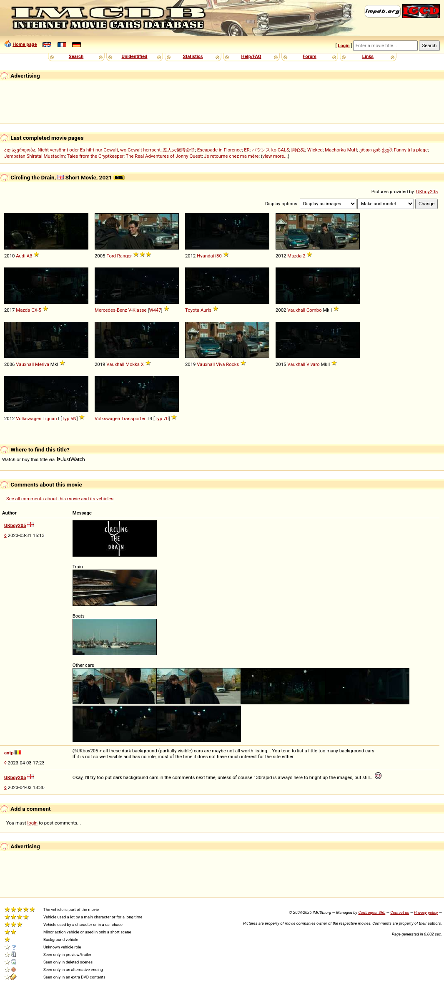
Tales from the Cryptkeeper (95, 156)
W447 (155, 310)
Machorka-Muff (341, 150)
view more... (275, 156)
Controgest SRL (371, 912)
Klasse (140, 310)
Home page (25, 44)
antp (9, 753)
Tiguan (50, 418)
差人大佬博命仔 (179, 150)
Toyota (192, 310)
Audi (20, 256)
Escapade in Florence (219, 150)
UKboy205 (427, 191)
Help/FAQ (251, 56)
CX (34, 310)
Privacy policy (426, 912)
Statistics (193, 56)
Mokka (132, 364)
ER (246, 150)
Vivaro (313, 364)
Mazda (294, 256)
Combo (314, 310)
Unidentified (135, 56)
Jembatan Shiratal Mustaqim (34, 156)
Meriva (42, 364)
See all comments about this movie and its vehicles (59, 499)
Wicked (315, 150)
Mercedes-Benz (111, 310)
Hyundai (205, 256)
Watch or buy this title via (43, 459)
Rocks (232, 364)
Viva (220, 364)
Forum (309, 56)
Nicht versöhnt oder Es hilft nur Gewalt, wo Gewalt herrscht (99, 150)
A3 (30, 256)
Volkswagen (28, 418)
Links (368, 56)
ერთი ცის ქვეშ (375, 150)
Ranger (124, 256)
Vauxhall (296, 310)
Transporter (133, 418)
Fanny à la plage (411, 150)
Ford (111, 256)
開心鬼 (298, 150)
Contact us (399, 912)
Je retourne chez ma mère (231, 156)
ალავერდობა (19, 150)
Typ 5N (69, 418)
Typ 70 (162, 418)
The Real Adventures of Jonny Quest (163, 156)
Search (76, 56)
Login (343, 45)
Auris (206, 310)
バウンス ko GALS (270, 150)
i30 (218, 256)
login (33, 823)
